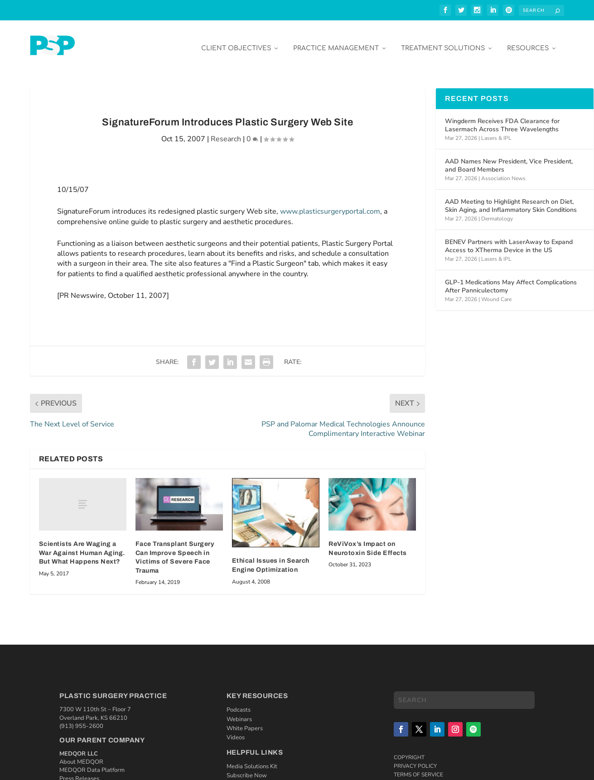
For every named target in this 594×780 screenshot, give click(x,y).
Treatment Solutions (443, 41)
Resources (528, 41)
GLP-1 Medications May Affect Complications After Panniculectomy (511, 279)
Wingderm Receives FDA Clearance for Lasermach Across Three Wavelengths (502, 118)
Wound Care (496, 292)
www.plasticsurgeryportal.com (330, 205)
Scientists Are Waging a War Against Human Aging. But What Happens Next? (82, 546)
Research (226, 132)
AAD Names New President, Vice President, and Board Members (509, 158)
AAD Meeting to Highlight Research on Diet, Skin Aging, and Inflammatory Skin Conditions (511, 199)
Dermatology (497, 211)
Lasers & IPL (496, 131)
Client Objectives (236, 41)
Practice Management (336, 41)
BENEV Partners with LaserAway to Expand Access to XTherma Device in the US (509, 239)
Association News (503, 171)
